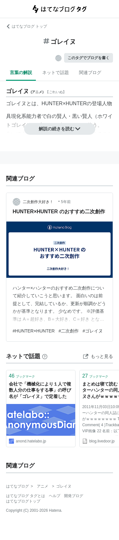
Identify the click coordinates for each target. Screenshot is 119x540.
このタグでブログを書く (88, 58)
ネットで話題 (55, 72)
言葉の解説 (21, 72)
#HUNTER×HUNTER (34, 330)
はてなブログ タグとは (25, 496)
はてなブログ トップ (26, 26)
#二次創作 (68, 330)
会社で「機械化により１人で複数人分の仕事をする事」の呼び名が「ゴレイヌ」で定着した (40, 390)
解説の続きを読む (60, 128)
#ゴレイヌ (93, 330)
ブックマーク (22, 376)
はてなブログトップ (23, 501)
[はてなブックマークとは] (44, 356)
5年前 (66, 202)
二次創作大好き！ (40, 202)
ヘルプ (54, 496)
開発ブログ (73, 496)
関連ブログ (90, 72)
